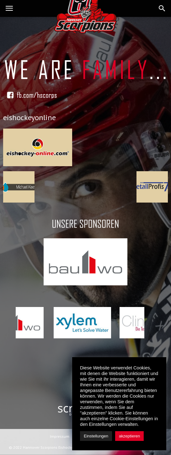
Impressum (59, 436)
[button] (162, 8)
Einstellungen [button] (96, 436)
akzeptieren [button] (129, 436)
